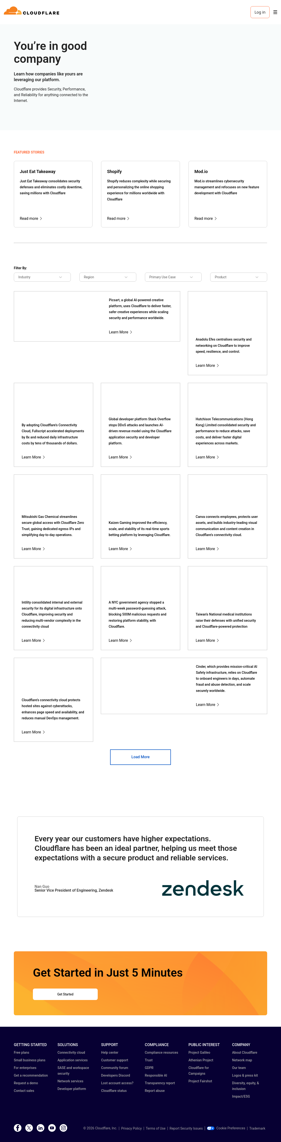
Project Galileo (199, 1052)
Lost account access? (117, 1083)
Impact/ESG (241, 1096)
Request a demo (26, 1083)
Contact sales (24, 1091)
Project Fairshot (200, 1081)
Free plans (21, 1052)
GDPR (149, 1068)
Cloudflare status (114, 1091)
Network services (70, 1081)
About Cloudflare (244, 1052)
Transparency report (160, 1083)
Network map (242, 1060)
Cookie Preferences (226, 1128)
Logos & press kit (245, 1075)
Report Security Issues (186, 1128)
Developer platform (71, 1089)
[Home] (32, 12)
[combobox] (22, 277)
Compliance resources (161, 1052)
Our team (239, 1068)
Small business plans (29, 1060)
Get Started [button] (65, 994)
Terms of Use (156, 1128)
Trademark (257, 1128)
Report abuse (154, 1091)
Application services (72, 1060)
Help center (109, 1052)
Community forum (114, 1068)
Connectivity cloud (71, 1052)
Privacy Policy (131, 1128)
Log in (260, 12)
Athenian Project (201, 1060)
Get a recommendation (31, 1075)
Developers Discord (115, 1075)
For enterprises (25, 1068)
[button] (203, 896)
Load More (140, 757)
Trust (149, 1060)
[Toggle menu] (275, 12)
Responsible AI (156, 1075)
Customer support (114, 1060)
